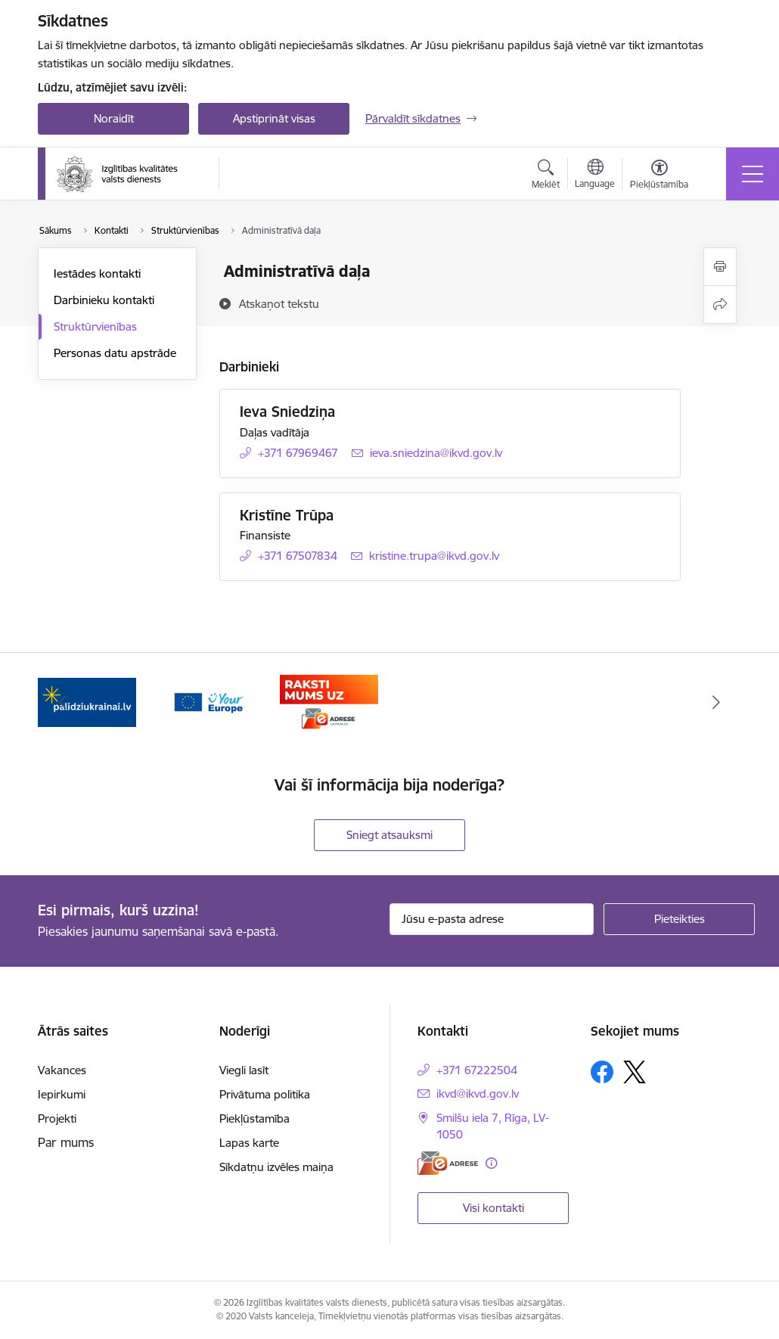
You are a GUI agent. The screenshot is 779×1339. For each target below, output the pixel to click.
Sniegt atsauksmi (389, 835)
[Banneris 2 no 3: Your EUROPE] (208, 701)
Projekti (57, 1118)
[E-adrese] (447, 1163)
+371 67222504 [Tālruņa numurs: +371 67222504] (476, 1070)
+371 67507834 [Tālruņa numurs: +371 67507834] (297, 555)
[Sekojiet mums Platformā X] (634, 1072)
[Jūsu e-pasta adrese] (492, 919)
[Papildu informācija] (491, 1163)
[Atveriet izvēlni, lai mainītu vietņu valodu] (594, 175)
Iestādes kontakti (97, 273)
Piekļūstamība (254, 1118)
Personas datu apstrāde (115, 353)
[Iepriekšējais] (62, 702)
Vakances (62, 1070)
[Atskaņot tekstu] (279, 303)
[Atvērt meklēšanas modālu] (545, 176)
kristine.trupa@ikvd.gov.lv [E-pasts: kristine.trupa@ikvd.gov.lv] (434, 555)
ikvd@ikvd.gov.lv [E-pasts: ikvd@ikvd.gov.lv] (477, 1093)
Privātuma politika (264, 1094)
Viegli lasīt (243, 1070)
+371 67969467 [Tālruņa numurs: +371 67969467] (298, 453)
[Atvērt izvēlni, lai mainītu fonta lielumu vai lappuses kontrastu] (659, 176)
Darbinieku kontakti (104, 300)
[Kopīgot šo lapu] (720, 304)
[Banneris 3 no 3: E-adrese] (329, 701)
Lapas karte (249, 1143)
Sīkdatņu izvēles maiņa (276, 1167)
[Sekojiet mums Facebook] (602, 1072)
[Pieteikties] (679, 919)
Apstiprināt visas (274, 118)
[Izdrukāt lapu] (720, 266)
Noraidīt (114, 118)
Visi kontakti (493, 1208)
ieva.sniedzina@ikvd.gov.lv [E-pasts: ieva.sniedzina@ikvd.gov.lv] (436, 453)
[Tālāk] (716, 702)
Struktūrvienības (95, 326)
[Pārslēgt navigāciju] (752, 174)
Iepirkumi (61, 1094)
